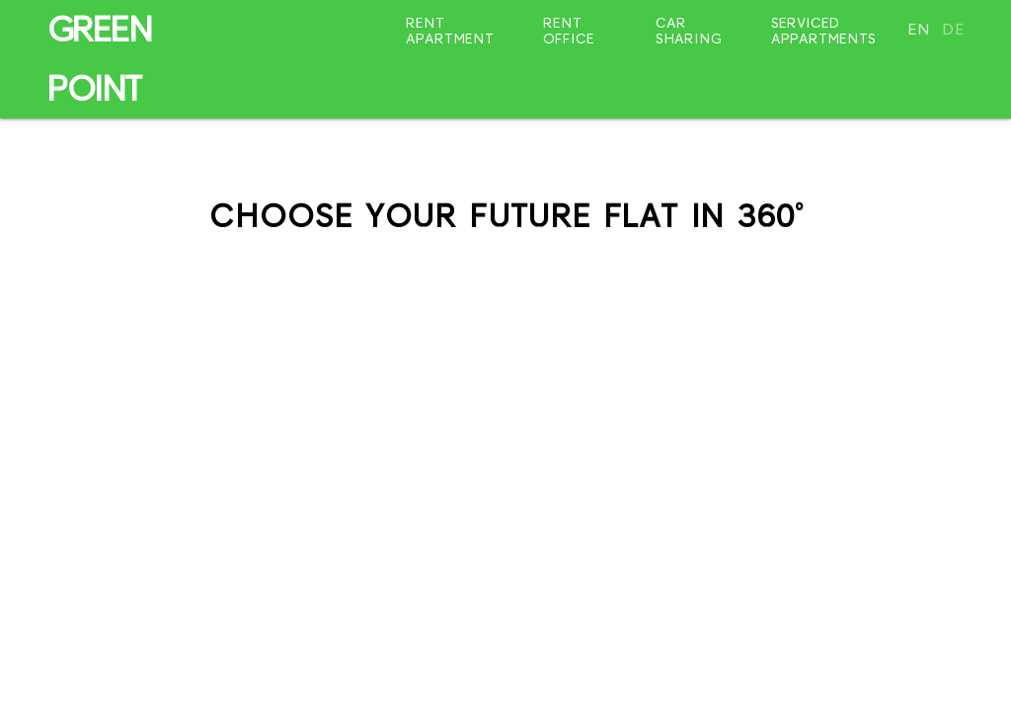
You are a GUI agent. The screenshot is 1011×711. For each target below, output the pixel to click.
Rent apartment (450, 30)
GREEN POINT (98, 59)
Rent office (568, 30)
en (918, 29)
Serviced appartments (823, 30)
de (953, 29)
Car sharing (689, 30)
